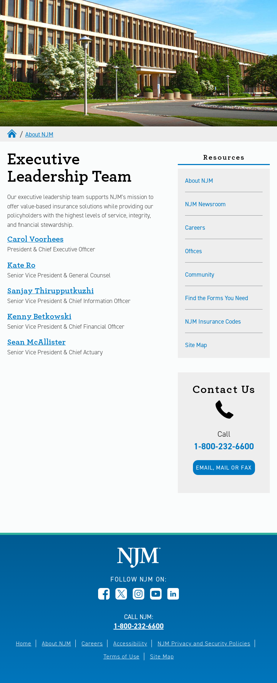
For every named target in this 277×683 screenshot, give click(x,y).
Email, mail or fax (224, 467)
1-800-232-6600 (224, 446)
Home (23, 643)
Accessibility (130, 643)
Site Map (162, 656)
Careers (92, 643)
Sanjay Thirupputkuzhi (50, 290)
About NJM (39, 134)
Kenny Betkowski (39, 316)
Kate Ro (21, 265)
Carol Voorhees (35, 239)
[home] (12, 133)
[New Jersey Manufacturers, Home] (139, 566)
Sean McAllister (36, 342)
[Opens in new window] (104, 597)
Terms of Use (122, 656)
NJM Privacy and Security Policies (204, 643)
